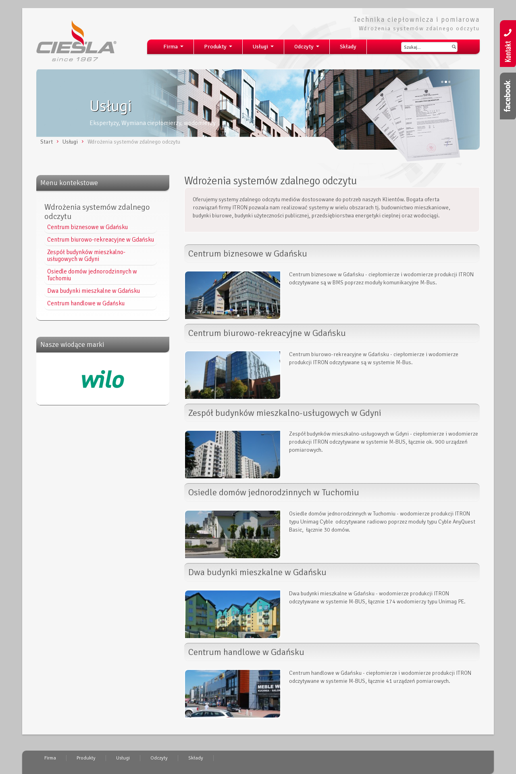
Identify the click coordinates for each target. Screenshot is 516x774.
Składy (348, 46)
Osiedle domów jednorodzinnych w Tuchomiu (92, 275)
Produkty (219, 48)
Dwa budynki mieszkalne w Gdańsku (93, 290)
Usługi (265, 48)
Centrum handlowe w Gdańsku (86, 303)
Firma (175, 48)
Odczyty (308, 48)
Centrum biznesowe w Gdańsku (87, 227)
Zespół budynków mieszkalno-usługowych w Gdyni (86, 255)
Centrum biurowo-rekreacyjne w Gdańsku (100, 239)
